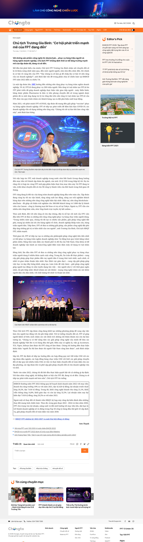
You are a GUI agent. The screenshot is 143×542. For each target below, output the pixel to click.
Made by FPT (64, 528)
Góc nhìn (78, 532)
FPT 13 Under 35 (85, 30)
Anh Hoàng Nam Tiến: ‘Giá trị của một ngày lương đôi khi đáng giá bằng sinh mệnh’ (45, 435)
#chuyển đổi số (58, 462)
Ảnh (106, 528)
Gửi (85, 450)
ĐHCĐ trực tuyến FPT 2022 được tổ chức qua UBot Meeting (37, 432)
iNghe (106, 30)
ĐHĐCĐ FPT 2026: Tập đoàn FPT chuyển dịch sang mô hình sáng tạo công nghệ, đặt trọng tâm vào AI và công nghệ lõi (117, 49)
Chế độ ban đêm (127, 30)
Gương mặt (78, 525)
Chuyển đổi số (64, 525)
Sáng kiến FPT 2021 (110, 146)
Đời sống (77, 528)
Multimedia (71, 30)
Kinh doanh (18, 30)
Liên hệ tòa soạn (15, 515)
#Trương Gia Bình (25, 462)
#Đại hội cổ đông (42, 462)
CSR (113, 30)
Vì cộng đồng (94, 532)
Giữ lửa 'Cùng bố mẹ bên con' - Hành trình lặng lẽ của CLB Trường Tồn (23, 501)
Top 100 (97, 30)
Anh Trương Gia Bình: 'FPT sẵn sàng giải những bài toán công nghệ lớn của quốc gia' (117, 81)
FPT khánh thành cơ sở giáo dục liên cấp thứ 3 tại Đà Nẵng (51, 500)
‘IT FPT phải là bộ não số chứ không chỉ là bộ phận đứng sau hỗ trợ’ (117, 70)
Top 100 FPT (125, 529)
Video (107, 525)
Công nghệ (30, 30)
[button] (92, 490)
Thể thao (60, 30)
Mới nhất (41, 444)
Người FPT (41, 30)
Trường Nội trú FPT (110, 118)
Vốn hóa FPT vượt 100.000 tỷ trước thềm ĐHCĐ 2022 (35, 428)
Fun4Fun (93, 528)
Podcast (107, 532)
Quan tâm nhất (29, 444)
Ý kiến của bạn (51, 450)
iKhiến (92, 525)
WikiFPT (107, 535)
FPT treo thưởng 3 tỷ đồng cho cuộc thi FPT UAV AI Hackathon (117, 61)
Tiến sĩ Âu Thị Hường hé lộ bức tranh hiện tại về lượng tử (78, 500)
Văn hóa (51, 30)
